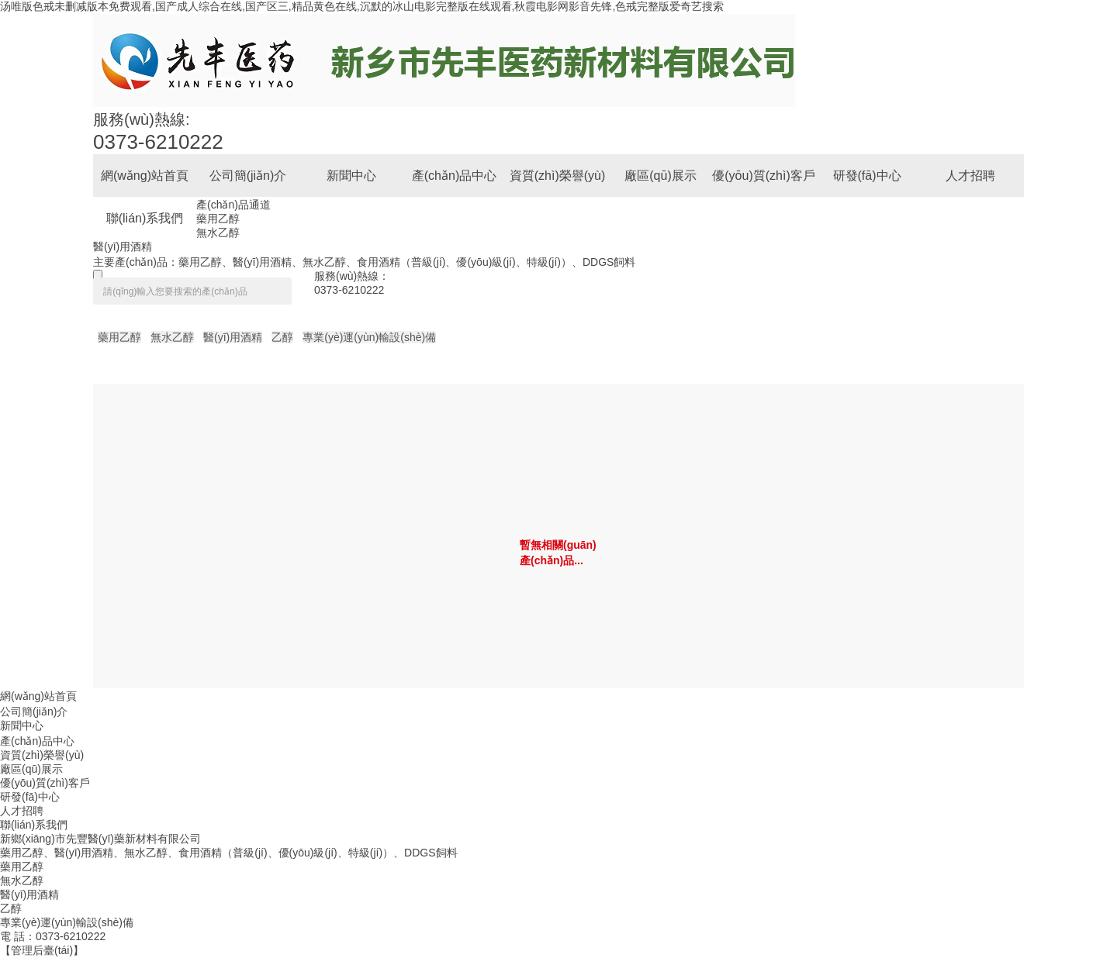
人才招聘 (21, 811)
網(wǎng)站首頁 (38, 696)
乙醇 (282, 337)
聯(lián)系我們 (33, 824)
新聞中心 (21, 725)
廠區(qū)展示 (31, 769)
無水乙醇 (218, 232)
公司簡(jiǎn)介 (33, 711)
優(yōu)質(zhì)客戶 (45, 783)
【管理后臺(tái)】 (42, 950)
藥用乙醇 (218, 218)
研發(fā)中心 (30, 797)
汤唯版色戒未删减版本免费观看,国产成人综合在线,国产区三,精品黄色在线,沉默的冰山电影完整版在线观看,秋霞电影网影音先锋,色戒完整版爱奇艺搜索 (362, 6)
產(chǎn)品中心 (37, 741)
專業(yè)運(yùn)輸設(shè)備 (369, 337)
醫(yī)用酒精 (122, 246)
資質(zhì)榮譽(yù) (42, 755)
